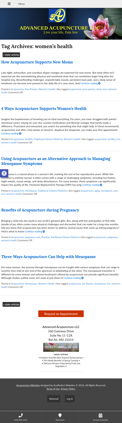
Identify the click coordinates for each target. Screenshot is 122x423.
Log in (70, 398)
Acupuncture (17, 89)
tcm (105, 89)
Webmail (53, 398)
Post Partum (31, 89)
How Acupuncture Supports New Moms (37, 62)
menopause (106, 190)
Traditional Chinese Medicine (48, 139)
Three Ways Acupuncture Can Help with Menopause (48, 256)
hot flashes (87, 283)
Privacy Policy (68, 388)
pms (116, 190)
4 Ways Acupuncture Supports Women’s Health (44, 108)
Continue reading (90, 83)
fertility (111, 139)
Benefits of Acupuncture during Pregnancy (40, 210)
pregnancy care (32, 237)
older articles (11, 54)
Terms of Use (53, 388)
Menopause (31, 190)
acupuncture (75, 89)
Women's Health (46, 89)
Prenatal (45, 237)
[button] (4, 173)
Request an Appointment (61, 314)
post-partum (89, 89)
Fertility (29, 139)
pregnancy (112, 237)
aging (97, 190)
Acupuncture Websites (28, 385)
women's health (9, 142)
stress (99, 89)
